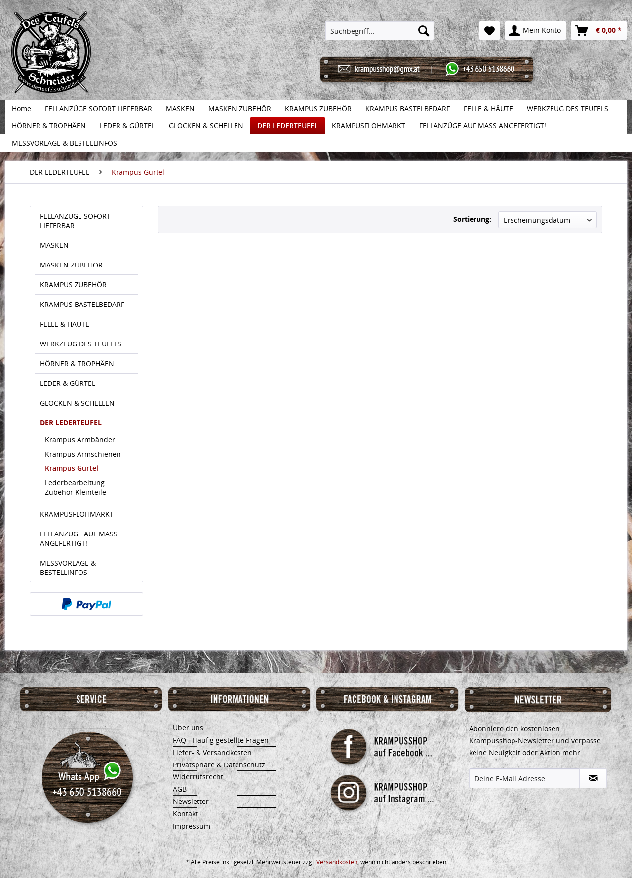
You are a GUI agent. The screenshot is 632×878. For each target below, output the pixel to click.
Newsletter (191, 801)
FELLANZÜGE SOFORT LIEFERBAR (75, 220)
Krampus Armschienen (83, 453)
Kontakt (185, 813)
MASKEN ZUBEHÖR (71, 264)
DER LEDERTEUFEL (71, 422)
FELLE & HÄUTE (64, 324)
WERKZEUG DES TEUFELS (80, 343)
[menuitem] (379, 30)
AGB (180, 789)
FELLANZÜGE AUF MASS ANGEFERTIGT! (79, 538)
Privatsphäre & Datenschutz (219, 764)
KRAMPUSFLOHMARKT (77, 514)
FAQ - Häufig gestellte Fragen (221, 740)
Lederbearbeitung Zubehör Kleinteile (75, 487)
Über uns (188, 727)
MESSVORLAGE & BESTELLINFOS (68, 567)
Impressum (191, 826)
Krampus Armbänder (80, 439)
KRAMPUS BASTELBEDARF (82, 304)
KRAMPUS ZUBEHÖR (73, 284)
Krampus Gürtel (71, 468)
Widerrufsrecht (198, 776)
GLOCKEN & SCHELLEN (77, 403)
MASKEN (54, 245)
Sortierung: (472, 219)
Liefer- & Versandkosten (212, 752)
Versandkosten (336, 862)
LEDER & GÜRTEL (67, 383)
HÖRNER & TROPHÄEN (77, 363)
